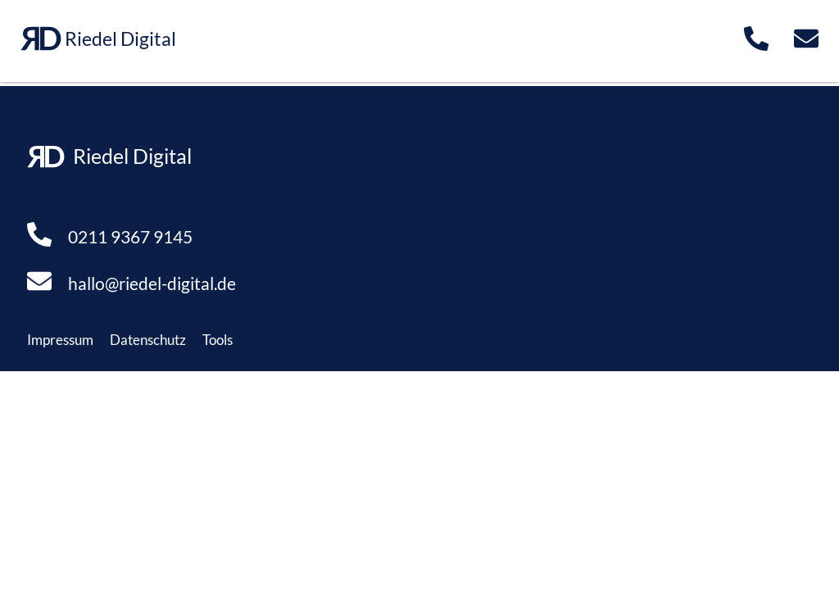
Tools (217, 339)
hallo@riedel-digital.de (152, 283)
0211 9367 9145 (130, 236)
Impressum (60, 339)
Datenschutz (148, 339)
